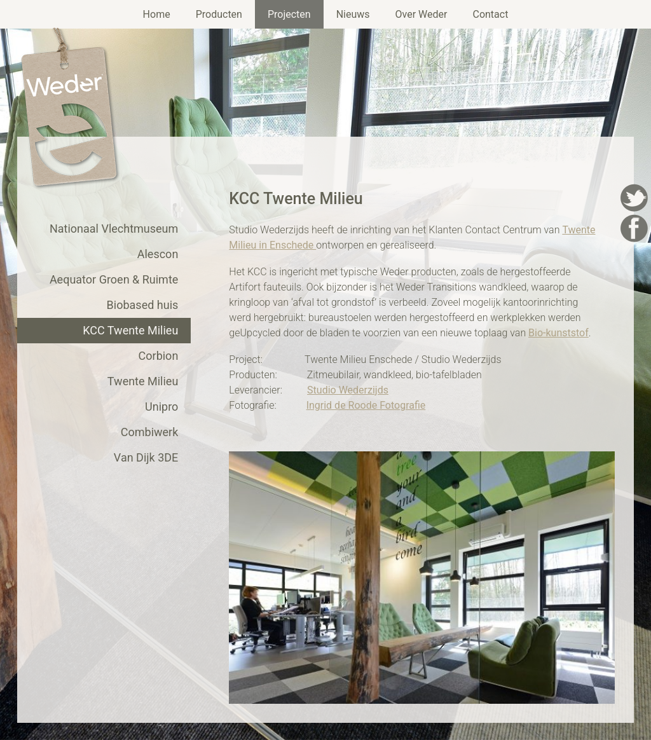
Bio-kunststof (558, 333)
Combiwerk (150, 432)
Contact (490, 14)
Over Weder (421, 14)
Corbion (159, 355)
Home (156, 14)
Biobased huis (143, 305)
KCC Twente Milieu (130, 330)
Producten (219, 14)
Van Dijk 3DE (146, 457)
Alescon (158, 254)
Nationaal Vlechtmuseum (114, 228)
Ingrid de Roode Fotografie (366, 405)
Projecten (289, 14)
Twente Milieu (142, 381)
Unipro (161, 406)
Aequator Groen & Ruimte (114, 279)
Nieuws (353, 14)
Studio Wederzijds (347, 390)
